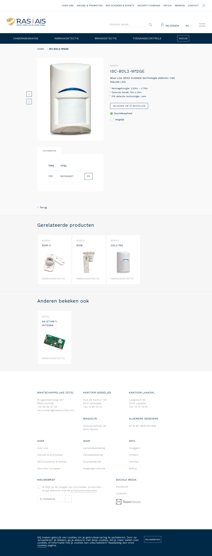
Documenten (49, 151)
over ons (68, 5)
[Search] (128, 24)
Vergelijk (117, 119)
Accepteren (152, 539)
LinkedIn (121, 493)
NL (188, 25)
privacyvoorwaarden (84, 490)
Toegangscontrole (147, 38)
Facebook (122, 486)
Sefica (167, 5)
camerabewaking (94, 448)
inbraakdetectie (93, 454)
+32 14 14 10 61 (138, 406)
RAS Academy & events (120, 5)
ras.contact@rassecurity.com (55, 410)
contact (193, 5)
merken (180, 5)
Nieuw (183, 38)
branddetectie (92, 461)
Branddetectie (106, 38)
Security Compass (148, 5)
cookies (42, 545)
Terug (42, 207)
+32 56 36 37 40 (47, 406)
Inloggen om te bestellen (129, 106)
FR (88, 176)
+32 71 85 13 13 (92, 406)
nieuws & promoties (90, 5)
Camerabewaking (25, 38)
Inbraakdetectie (66, 38)
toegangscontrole (94, 468)
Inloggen (172, 25)
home (40, 49)
